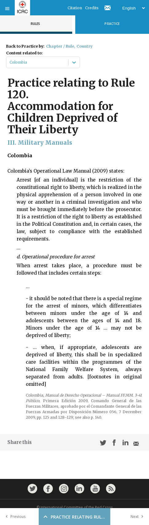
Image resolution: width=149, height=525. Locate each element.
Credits (92, 8)
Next (138, 516)
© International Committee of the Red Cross (75, 507)
